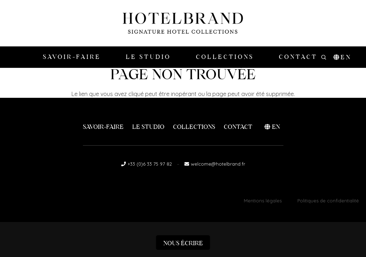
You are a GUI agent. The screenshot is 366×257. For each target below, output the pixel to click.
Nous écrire (183, 243)
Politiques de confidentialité (328, 200)
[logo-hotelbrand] (183, 23)
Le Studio (148, 127)
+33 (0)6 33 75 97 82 (150, 164)
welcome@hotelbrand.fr (218, 164)
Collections (194, 127)
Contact (238, 127)
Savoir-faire (103, 127)
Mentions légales (263, 200)
